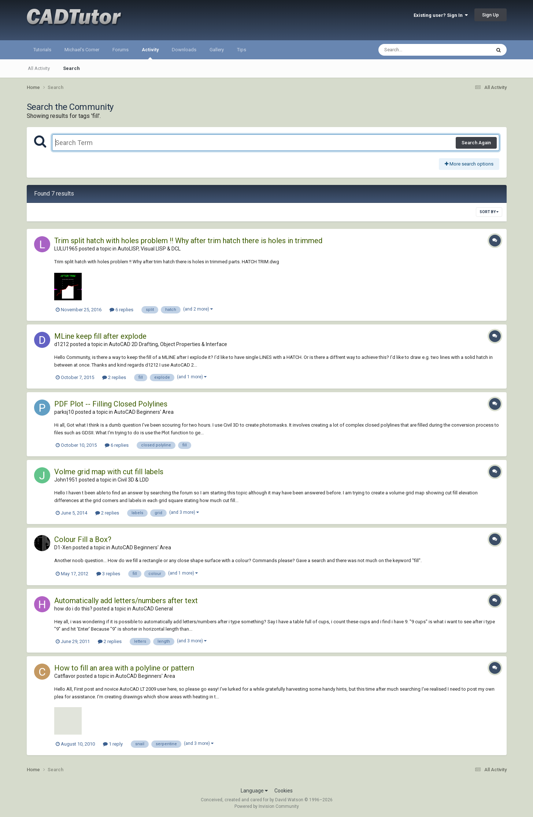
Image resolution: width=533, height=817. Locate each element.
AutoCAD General (152, 609)
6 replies (121, 309)
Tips (241, 49)
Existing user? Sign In (441, 15)
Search (71, 68)
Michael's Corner (81, 49)
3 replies (108, 573)
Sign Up (490, 15)
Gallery (217, 49)
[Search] (415, 50)
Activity (150, 53)
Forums (120, 49)
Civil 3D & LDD (133, 480)
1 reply (113, 744)
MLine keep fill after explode (100, 336)
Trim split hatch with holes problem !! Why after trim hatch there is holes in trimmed (188, 240)
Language (254, 791)
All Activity (39, 68)
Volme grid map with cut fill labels (108, 471)
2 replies (114, 377)
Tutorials (42, 49)
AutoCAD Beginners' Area (144, 412)
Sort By (489, 212)
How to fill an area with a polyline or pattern (124, 668)
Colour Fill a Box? (82, 539)
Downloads (184, 49)
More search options (469, 164)
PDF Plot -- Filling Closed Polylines (110, 404)
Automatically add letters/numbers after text (126, 600)
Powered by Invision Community (266, 806)
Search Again (476, 142)
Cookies (283, 791)
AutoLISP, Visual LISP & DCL (149, 249)
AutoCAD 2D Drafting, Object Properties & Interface (168, 344)
